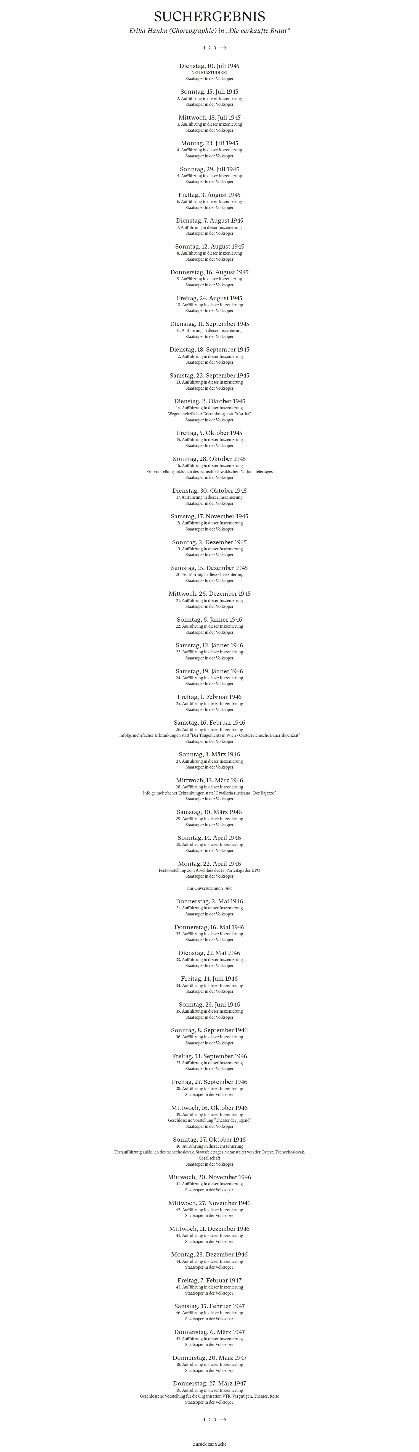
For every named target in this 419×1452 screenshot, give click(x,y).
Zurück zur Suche (209, 1444)
